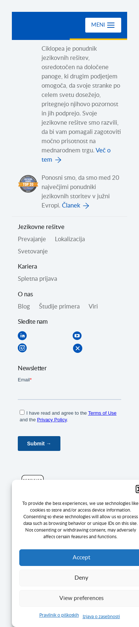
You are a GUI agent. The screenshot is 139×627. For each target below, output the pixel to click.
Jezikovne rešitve (41, 227)
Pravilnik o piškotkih (59, 615)
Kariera (27, 267)
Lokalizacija (70, 239)
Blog (24, 307)
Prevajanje (32, 239)
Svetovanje (33, 251)
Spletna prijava (37, 279)
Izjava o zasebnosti (101, 616)
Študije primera (59, 307)
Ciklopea (48, 25)
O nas (25, 294)
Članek (71, 206)
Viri (93, 307)
